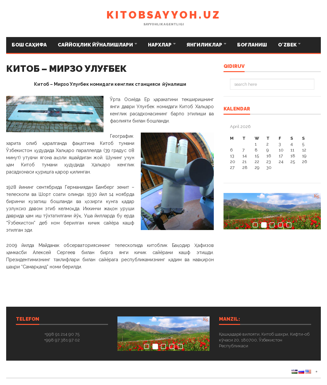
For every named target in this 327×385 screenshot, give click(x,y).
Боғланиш (252, 45)
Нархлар (160, 45)
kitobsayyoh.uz (163, 15)
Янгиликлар (205, 45)
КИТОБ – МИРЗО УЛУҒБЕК (66, 68)
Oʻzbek (287, 45)
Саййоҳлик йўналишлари (96, 45)
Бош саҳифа (29, 45)
